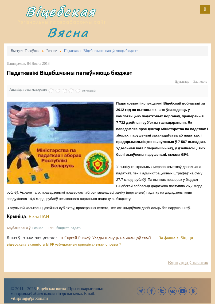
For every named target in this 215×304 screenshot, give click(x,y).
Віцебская (60, 11)
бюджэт (62, 228)
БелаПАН (39, 216)
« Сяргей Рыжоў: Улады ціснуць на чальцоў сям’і (106, 238)
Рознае (37, 228)
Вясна (68, 32)
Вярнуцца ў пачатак (188, 262)
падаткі (76, 228)
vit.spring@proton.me (30, 298)
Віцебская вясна (51, 288)
